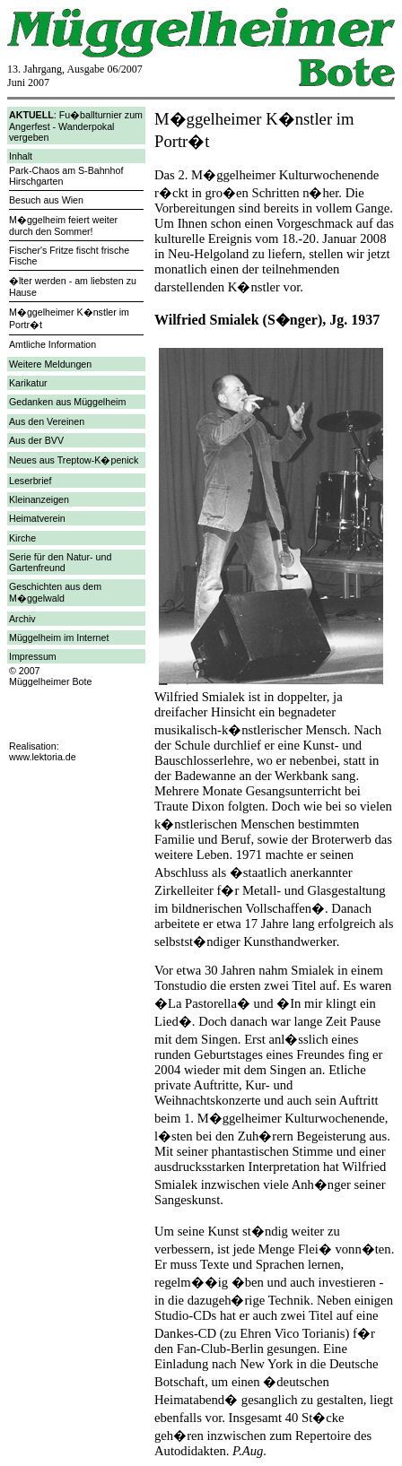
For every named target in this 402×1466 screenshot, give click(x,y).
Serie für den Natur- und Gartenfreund (60, 562)
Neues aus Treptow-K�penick (73, 460)
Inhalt (20, 156)
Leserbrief (30, 480)
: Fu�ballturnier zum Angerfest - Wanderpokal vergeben (76, 126)
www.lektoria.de (42, 756)
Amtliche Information (52, 344)
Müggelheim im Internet (59, 637)
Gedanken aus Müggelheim (67, 401)
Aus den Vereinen (46, 421)
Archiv (22, 618)
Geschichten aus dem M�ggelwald (55, 592)
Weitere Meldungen (50, 364)
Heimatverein (37, 518)
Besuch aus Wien (46, 200)
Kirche (22, 538)
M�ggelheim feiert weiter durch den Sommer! (63, 225)
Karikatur (28, 382)
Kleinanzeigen (39, 499)
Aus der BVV (36, 440)
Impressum (33, 656)
